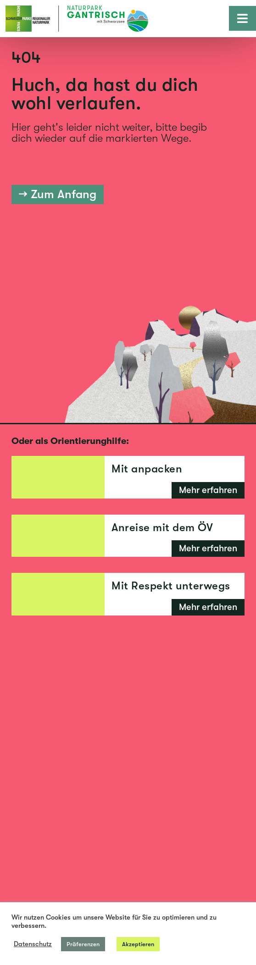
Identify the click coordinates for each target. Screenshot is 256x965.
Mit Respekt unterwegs (170, 585)
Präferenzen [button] (83, 944)
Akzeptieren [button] (138, 944)
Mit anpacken (146, 468)
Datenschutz (33, 944)
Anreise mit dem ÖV (162, 527)
